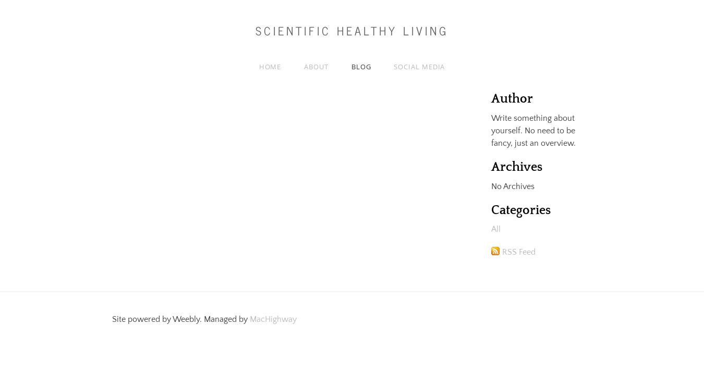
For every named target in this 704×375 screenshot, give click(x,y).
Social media (419, 66)
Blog (361, 66)
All (496, 229)
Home (270, 66)
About (316, 66)
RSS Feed (519, 252)
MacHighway (273, 319)
